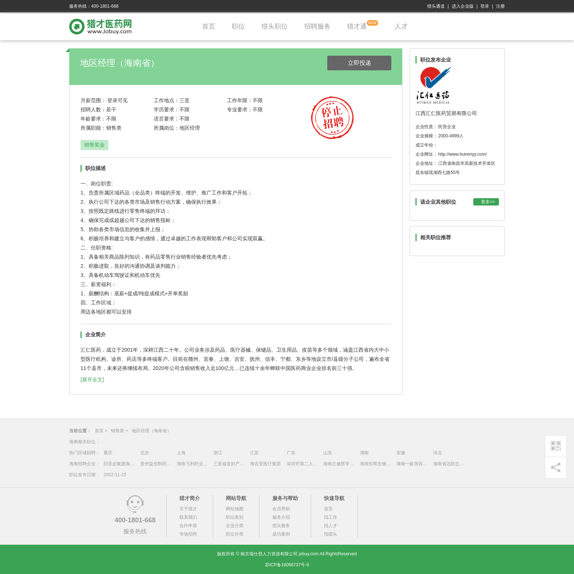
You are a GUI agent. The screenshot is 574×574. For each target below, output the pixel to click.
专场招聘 (188, 534)
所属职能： (93, 128)
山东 (327, 452)
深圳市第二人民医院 (303, 463)
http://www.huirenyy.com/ (462, 154)
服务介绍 (281, 517)
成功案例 (281, 534)
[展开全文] (92, 379)
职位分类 (234, 534)
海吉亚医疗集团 (265, 463)
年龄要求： (93, 119)
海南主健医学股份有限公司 (339, 463)
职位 (238, 26)
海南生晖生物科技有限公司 (376, 463)
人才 (401, 26)
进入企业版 (463, 6)
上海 (181, 452)
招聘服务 (317, 26)
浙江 (217, 452)
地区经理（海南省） (151, 430)
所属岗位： (166, 128)
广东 (291, 452)
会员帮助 (281, 508)
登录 (484, 6)
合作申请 (188, 525)
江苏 (254, 452)
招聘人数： (93, 109)
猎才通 (357, 26)
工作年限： (240, 100)
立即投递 (359, 63)
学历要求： (166, 109)
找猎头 (330, 534)
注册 (500, 6)
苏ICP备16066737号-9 (287, 564)
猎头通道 (436, 6)
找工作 (330, 517)
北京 (144, 452)
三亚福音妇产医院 (229, 463)
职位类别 (234, 517)
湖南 (364, 452)
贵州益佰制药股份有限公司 (156, 463)
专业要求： (240, 109)
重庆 (108, 452)
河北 (437, 452)
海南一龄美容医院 (412, 463)
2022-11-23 (115, 474)
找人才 (330, 525)
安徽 (400, 452)
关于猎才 (188, 508)
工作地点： (166, 100)
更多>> (488, 201)
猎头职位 (274, 26)
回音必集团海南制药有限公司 (120, 463)
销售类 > (119, 430)
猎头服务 (281, 525)
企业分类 (234, 525)
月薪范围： (93, 100)
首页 (208, 26)
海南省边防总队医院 (449, 463)
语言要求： (166, 119)
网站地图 (234, 508)
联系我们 (188, 517)
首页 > (101, 430)
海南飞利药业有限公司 (193, 463)
